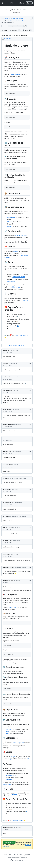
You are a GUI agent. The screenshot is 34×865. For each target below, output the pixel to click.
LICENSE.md (25, 300)
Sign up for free (9, 842)
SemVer (15, 251)
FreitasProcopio (8, 424)
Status (20, 854)
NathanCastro (7, 527)
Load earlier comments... (17, 345)
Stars (27, 30)
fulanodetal (11, 281)
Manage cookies (21, 856)
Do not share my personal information (17, 857)
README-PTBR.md (16, 18)
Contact (14, 856)
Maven (9, 222)
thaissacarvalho (8, 567)
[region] (17, 191)
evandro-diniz (7, 465)
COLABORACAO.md (21, 236)
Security (16, 854)
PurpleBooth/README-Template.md (17, 21)
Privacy (10, 854)
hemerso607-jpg (8, 580)
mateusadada (7, 377)
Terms (5, 854)
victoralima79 (7, 390)
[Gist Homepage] (11, 3)
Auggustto (6, 363)
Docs (9, 856)
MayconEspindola (8, 503)
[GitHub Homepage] (12, 860)
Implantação (15, 74)
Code (5, 30)
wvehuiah (6, 478)
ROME (9, 226)
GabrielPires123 (8, 451)
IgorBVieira (6, 350)
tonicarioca (6, 554)
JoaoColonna (7, 409)
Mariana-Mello (7, 540)
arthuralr (6, 516)
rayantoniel (6, 438)
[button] (25, 26)
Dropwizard (11, 217)
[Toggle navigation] (2, 3)
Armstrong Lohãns (21, 335)
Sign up (29, 3)
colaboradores (15, 287)
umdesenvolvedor (19, 277)
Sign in (21, 3)
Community (27, 854)
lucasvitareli (7, 489)
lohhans (4, 18)
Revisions (15, 30)
